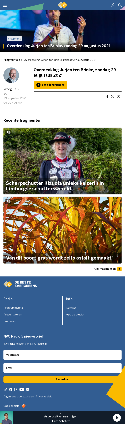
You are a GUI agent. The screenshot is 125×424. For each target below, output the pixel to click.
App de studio (75, 314)
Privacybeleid (44, 396)
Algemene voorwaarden (18, 396)
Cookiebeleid (11, 405)
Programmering (13, 307)
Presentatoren (12, 314)
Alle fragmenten (108, 269)
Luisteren (9, 321)
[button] (116, 417)
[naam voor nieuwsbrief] (62, 355)
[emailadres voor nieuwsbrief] (62, 368)
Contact (71, 307)
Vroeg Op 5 (11, 89)
